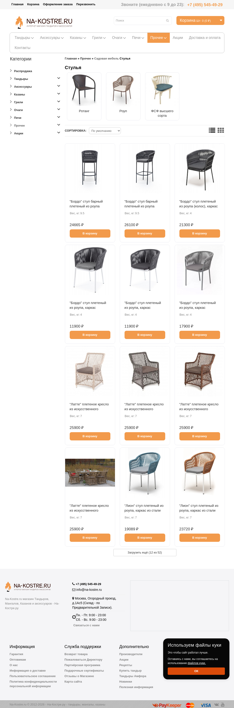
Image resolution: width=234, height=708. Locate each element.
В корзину (89, 231)
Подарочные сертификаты (84, 668)
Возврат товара (76, 651)
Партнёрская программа (82, 662)
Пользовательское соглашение (33, 673)
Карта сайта (73, 679)
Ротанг (83, 108)
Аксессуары (52, 38)
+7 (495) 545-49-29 (205, 5)
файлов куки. (197, 663)
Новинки (125, 679)
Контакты (22, 48)
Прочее (158, 38)
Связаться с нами (86, 622)
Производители (130, 651)
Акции (178, 38)
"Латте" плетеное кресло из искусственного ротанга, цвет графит (144, 406)
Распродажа (21, 70)
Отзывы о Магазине (79, 673)
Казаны (78, 38)
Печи (138, 38)
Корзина (33, 4)
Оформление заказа (58, 4)
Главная (17, 4)
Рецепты (125, 662)
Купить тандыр (130, 668)
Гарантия (16, 651)
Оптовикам (18, 657)
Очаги (119, 38)
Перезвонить (86, 4)
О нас (14, 662)
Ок (196, 671)
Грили (99, 38)
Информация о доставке (28, 668)
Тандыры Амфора (132, 673)
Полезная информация (136, 684)
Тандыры (24, 38)
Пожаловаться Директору (83, 657)
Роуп (119, 108)
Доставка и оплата (205, 38)
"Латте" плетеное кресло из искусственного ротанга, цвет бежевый (89, 406)
